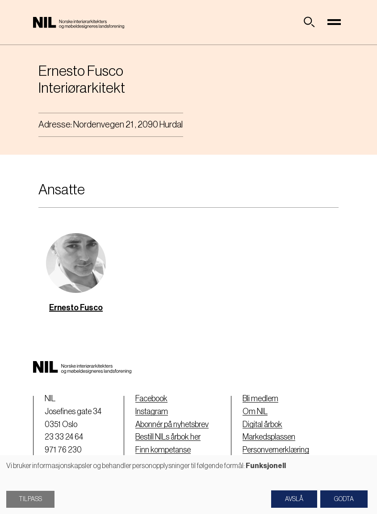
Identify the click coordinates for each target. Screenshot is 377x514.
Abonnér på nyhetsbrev (172, 424)
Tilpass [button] (30, 499)
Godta (344, 499)
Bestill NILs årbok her (168, 437)
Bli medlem (260, 399)
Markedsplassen (269, 437)
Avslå (294, 499)
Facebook (151, 399)
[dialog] (188, 484)
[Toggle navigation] (334, 22)
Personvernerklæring (276, 450)
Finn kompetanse (163, 450)
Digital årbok (262, 424)
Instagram (151, 411)
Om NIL (255, 411)
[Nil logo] (78, 22)
